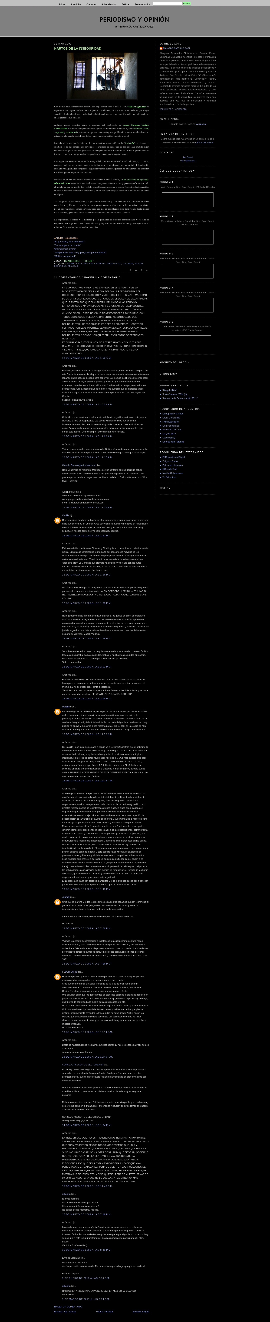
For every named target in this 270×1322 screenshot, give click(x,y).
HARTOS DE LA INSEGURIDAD (77, 48)
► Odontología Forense (172, 441)
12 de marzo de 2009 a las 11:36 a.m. (87, 507)
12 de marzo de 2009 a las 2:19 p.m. (86, 698)
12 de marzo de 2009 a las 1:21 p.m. (86, 535)
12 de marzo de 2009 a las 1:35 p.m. (86, 603)
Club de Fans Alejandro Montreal (78, 465)
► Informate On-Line (170, 429)
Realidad (73, 266)
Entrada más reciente (65, 1311)
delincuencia (75, 264)
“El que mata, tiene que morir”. (69, 241)
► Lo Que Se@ (168, 433)
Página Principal (104, 1311)
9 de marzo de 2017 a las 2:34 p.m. (86, 1299)
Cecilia (65, 515)
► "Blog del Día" (168, 390)
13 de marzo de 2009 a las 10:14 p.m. (87, 1032)
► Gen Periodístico (169, 425)
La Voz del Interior (204, 142)
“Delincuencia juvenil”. (65, 249)
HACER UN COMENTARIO (68, 1306)
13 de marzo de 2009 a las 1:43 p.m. (86, 889)
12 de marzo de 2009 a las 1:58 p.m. (86, 638)
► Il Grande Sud (168, 469)
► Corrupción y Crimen (171, 413)
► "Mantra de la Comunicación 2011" (179, 398)
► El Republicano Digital (172, 457)
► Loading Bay (167, 437)
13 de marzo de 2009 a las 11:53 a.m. (87, 734)
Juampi (66, 897)
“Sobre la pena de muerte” (67, 245)
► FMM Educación (169, 421)
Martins (66, 706)
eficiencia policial (95, 264)
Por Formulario (187, 160)
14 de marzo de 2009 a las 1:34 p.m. (86, 1125)
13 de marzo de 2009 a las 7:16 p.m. (86, 963)
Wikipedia (201, 124)
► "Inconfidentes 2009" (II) (173, 394)
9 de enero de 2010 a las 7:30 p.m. (86, 1278)
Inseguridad (114, 264)
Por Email (188, 157)
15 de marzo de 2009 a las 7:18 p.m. (86, 1214)
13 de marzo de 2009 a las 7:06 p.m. (86, 928)
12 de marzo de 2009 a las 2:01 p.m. (86, 666)
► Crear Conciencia (170, 417)
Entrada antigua (141, 1311)
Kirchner (128, 264)
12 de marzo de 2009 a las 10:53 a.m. (87, 404)
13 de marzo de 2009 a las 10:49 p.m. (87, 1056)
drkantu (66, 1194)
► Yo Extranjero (168, 477)
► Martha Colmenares (171, 473)
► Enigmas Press (169, 461)
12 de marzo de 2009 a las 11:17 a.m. (87, 457)
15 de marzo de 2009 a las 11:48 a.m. (87, 1186)
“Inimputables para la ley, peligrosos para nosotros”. (80, 252)
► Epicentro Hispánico (171, 465)
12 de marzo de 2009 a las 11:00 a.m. (87, 436)
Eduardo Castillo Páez (176, 48)
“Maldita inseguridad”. (65, 256)
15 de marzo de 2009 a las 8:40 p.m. (86, 1250)
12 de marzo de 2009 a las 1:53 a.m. (87, 358)
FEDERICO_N (69, 971)
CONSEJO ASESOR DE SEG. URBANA (82, 1064)
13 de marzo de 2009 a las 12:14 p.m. (87, 780)
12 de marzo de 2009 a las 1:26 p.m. (86, 574)
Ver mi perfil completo (173, 109)
